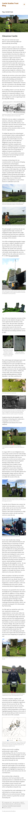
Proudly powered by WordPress (9, 811)
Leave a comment (7, 807)
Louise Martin (17, 802)
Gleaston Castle (9, 36)
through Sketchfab (14, 255)
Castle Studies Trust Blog (10, 4)
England (7, 803)
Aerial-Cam (18, 803)
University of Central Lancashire (14, 806)
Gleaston (23, 803)
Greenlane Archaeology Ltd (8, 805)
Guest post (11, 803)
